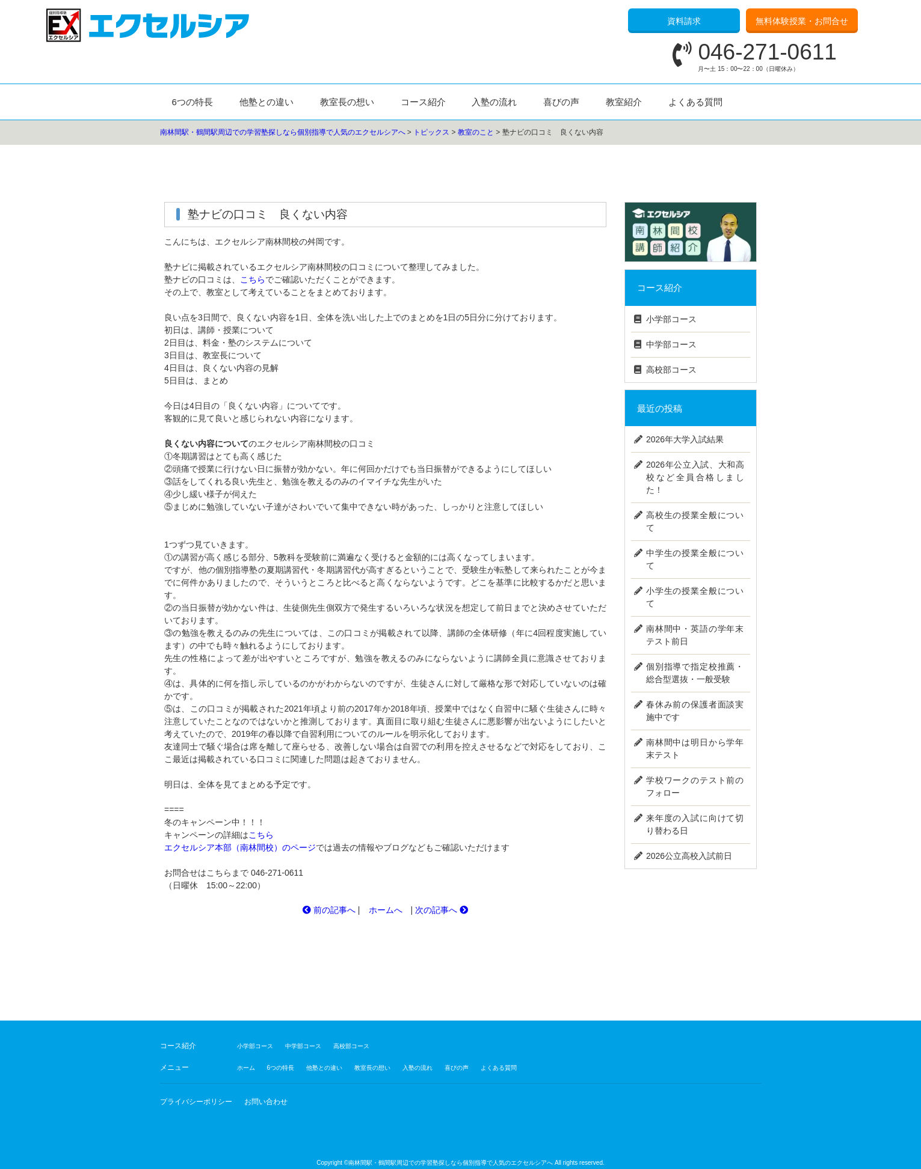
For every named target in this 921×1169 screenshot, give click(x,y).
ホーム (246, 1067)
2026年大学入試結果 (685, 439)
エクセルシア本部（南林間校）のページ (240, 847)
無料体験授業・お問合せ (802, 21)
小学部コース (671, 319)
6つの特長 (192, 102)
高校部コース (671, 369)
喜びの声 (561, 102)
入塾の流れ (494, 102)
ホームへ (385, 910)
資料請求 (684, 21)
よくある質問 (695, 102)
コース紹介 (423, 102)
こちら (252, 279)
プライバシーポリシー (196, 1101)
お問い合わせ (266, 1101)
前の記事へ (329, 910)
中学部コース (671, 344)
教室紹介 (624, 102)
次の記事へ (441, 910)
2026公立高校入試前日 (689, 856)
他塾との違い (266, 102)
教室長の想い (347, 102)
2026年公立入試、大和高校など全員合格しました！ (695, 477)
